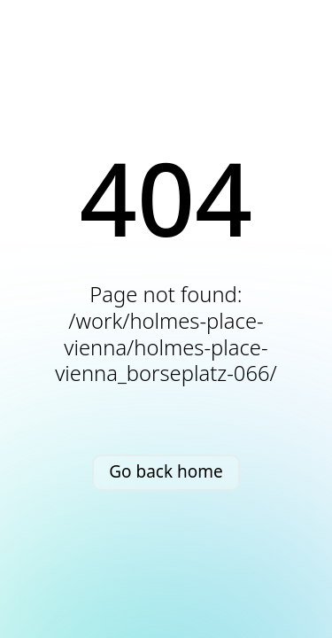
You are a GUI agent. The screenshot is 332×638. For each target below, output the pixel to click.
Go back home (166, 471)
